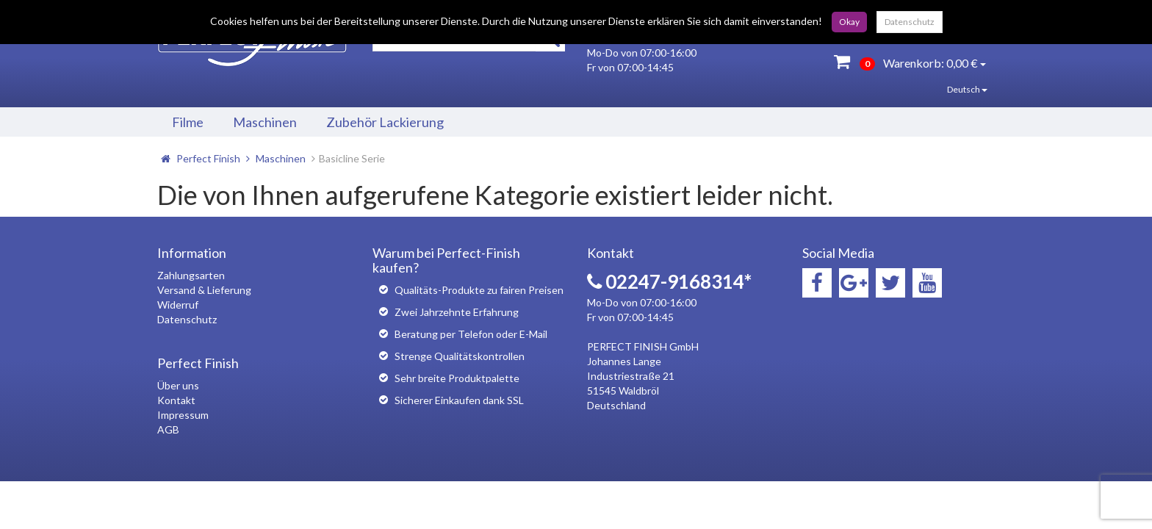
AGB (168, 429)
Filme (188, 122)
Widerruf (177, 304)
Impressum (183, 415)
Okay (849, 21)
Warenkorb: (910, 61)
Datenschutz (910, 21)
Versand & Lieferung (204, 290)
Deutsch (956, 89)
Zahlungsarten (191, 275)
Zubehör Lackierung (385, 122)
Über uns (178, 385)
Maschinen (265, 122)
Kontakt (176, 400)
